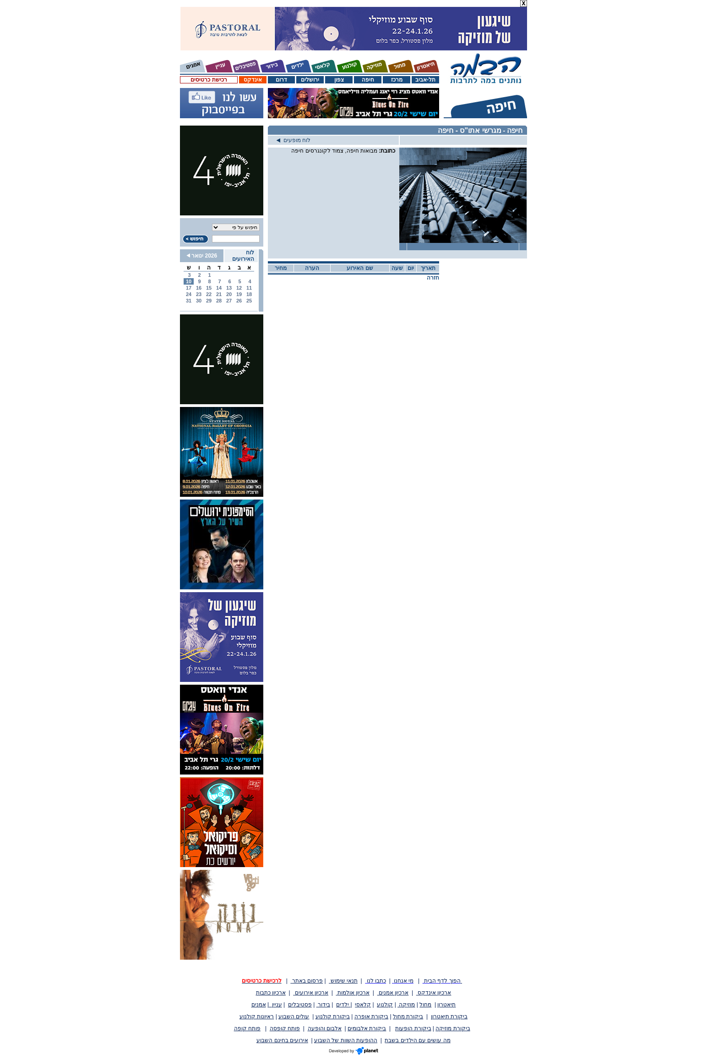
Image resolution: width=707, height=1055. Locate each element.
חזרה (433, 278)
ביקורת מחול (408, 1016)
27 (229, 300)
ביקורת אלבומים (367, 1028)
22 (209, 294)
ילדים (343, 1004)
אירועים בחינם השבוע (282, 1040)
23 (198, 294)
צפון (339, 80)
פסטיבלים (300, 1004)
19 (239, 294)
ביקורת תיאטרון (449, 1016)
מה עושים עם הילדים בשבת (417, 1040)
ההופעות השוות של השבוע (345, 1040)
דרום (281, 80)
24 (188, 294)
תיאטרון (446, 1004)
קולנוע (385, 1004)
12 (239, 288)
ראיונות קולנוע (256, 1016)
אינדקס (253, 80)
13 (229, 288)
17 (188, 288)
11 (249, 288)
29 (209, 300)
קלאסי (363, 1004)
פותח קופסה (285, 1028)
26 (239, 300)
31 (188, 300)
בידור (323, 1004)
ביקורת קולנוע (332, 1016)
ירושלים (310, 80)
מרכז (396, 80)
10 (188, 281)
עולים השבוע (293, 1016)
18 (249, 294)
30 (198, 300)
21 (219, 294)
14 (219, 288)
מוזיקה (406, 1004)
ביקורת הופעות (413, 1028)
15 (209, 288)
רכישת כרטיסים (208, 80)
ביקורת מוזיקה (452, 1028)
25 (249, 300)
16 (198, 288)
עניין (275, 1004)
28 (219, 300)
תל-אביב (425, 80)
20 (229, 294)
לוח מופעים (293, 140)
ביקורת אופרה (371, 1016)
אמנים (258, 1004)
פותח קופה (247, 1028)
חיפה (368, 80)
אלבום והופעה (325, 1028)
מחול (425, 1004)
